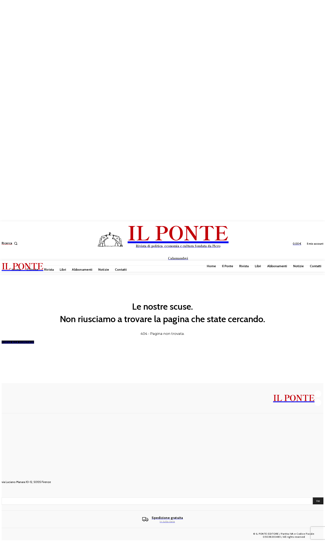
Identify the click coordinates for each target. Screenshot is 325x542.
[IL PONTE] (163, 242)
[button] (10, 243)
